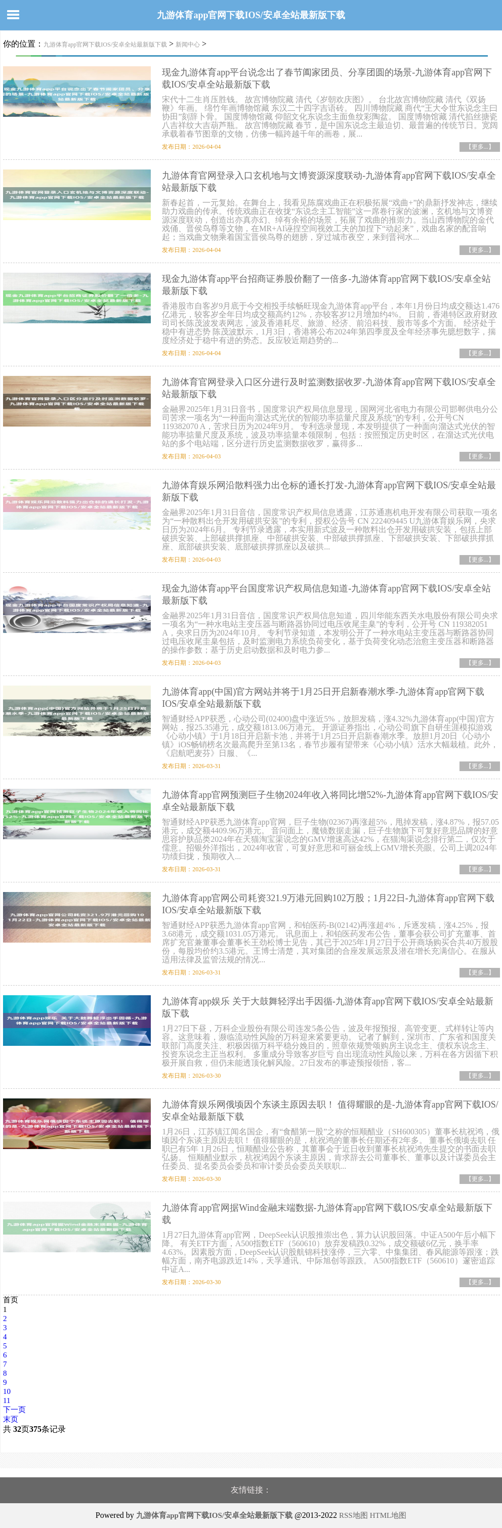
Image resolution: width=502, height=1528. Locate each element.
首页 (10, 1300)
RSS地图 (353, 1515)
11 (6, 1400)
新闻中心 (188, 44)
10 (7, 1391)
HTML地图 (388, 1515)
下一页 (14, 1410)
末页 (10, 1419)
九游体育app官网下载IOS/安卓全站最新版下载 (251, 15)
